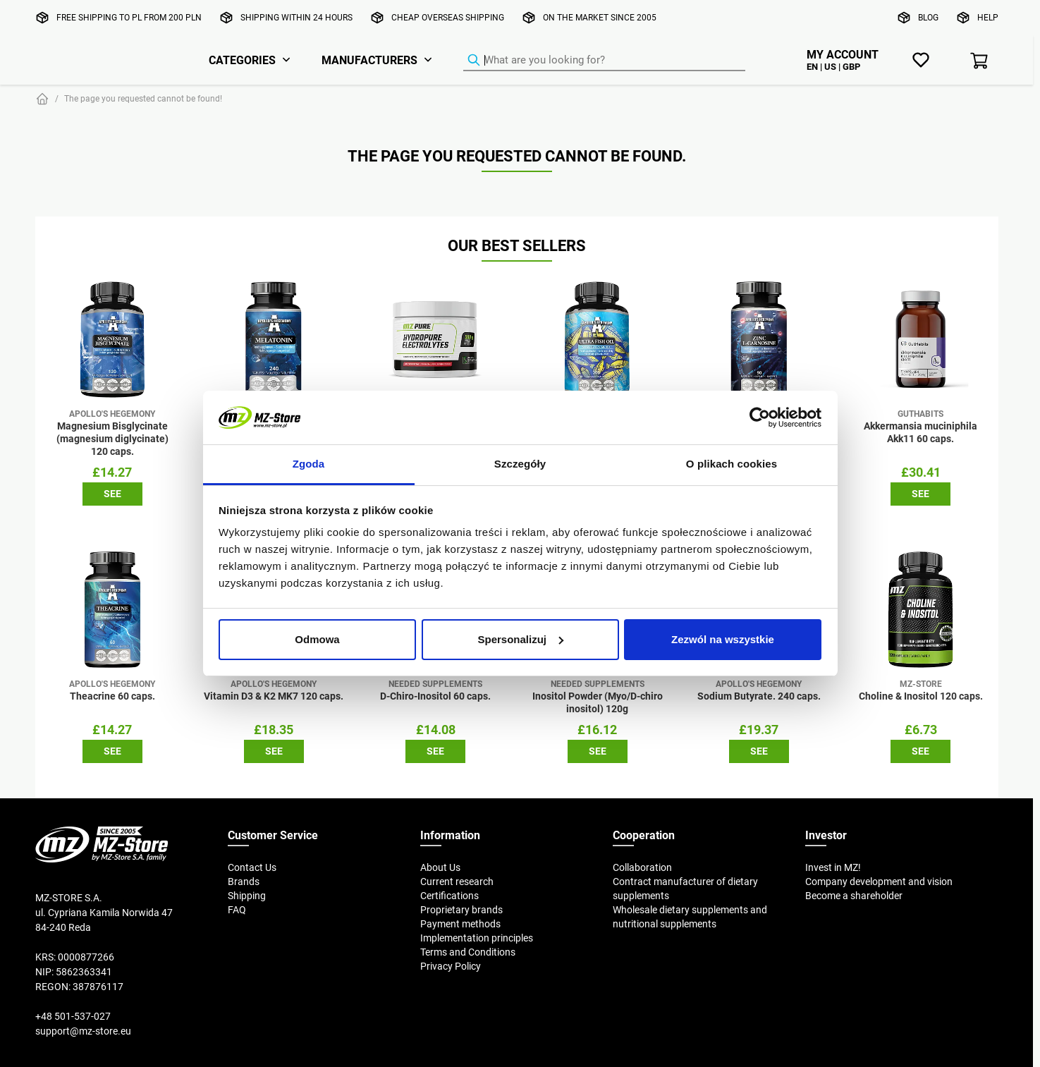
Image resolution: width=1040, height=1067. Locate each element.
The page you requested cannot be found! (143, 98)
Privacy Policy (450, 966)
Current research (457, 881)
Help (987, 17)
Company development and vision (879, 881)
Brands (243, 881)
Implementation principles (476, 938)
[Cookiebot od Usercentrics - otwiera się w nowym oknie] (759, 417)
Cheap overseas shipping (447, 17)
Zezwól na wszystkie (722, 639)
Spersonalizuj (520, 639)
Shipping (247, 896)
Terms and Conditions (467, 952)
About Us (440, 867)
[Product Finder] (604, 60)
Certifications (449, 896)
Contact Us (252, 867)
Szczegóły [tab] (520, 464)
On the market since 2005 (599, 17)
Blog (928, 17)
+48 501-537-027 (73, 1016)
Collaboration (642, 867)
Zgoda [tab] (309, 464)
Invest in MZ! (833, 867)
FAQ (237, 910)
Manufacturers (369, 60)
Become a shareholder (854, 896)
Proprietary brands (461, 910)
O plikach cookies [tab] (731, 464)
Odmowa (317, 639)
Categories (242, 60)
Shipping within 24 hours (296, 17)
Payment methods (460, 924)
